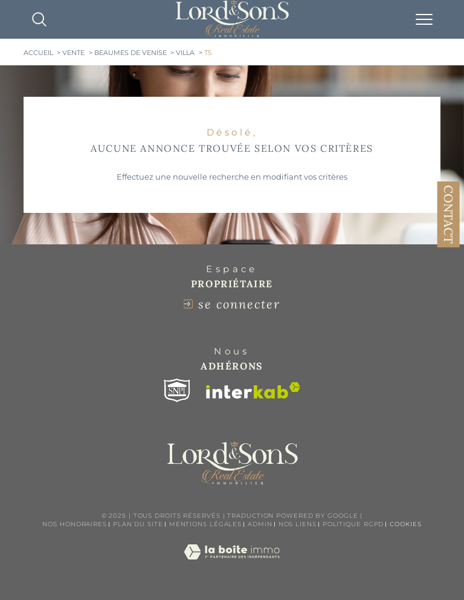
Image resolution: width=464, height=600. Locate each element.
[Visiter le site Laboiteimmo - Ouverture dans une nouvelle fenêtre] (231, 564)
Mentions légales (205, 524)
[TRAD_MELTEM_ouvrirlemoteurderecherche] (39, 19)
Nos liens (298, 524)
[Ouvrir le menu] (424, 19)
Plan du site (138, 524)
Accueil (38, 53)
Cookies (405, 524)
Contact (448, 214)
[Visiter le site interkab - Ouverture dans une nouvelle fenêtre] (253, 390)
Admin (260, 524)
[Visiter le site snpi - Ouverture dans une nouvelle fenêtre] (177, 390)
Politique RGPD (353, 524)
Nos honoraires (74, 524)
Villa (185, 53)
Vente (73, 53)
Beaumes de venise (130, 53)
